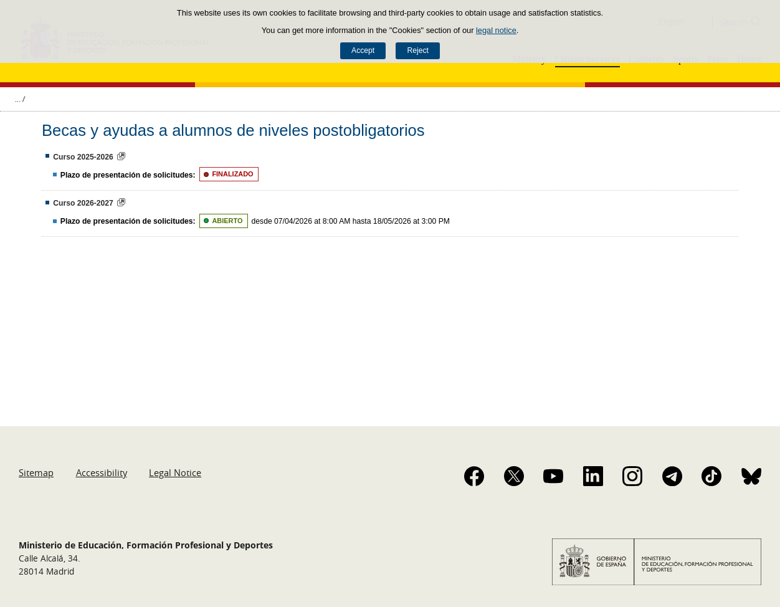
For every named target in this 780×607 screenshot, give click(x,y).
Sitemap (36, 472)
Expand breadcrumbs (19, 99)
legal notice (496, 30)
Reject (417, 50)
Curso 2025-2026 (83, 157)
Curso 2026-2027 (83, 203)
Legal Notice (175, 472)
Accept (362, 50)
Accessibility (101, 472)
